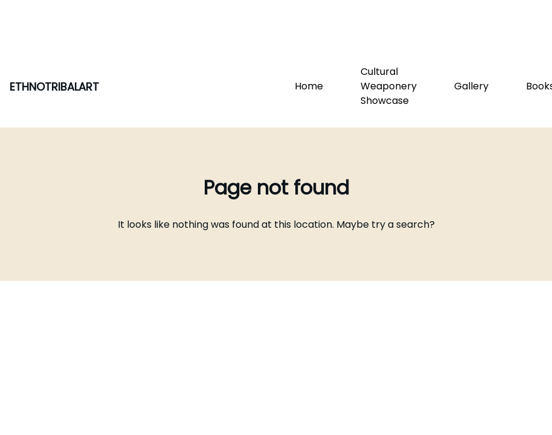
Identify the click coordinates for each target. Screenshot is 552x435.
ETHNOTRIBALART (54, 86)
